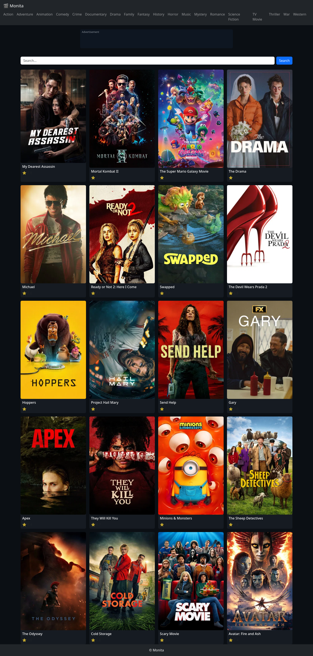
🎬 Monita (13, 6)
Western (299, 14)
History (158, 14)
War (286, 14)
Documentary (96, 14)
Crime (77, 14)
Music (186, 14)
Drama (115, 14)
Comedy (62, 14)
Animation (44, 14)
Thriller (274, 14)
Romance (217, 14)
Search (284, 60)
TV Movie (257, 17)
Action (8, 14)
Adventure (25, 14)
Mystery (200, 14)
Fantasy (144, 14)
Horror (173, 14)
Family (129, 14)
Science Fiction (234, 17)
